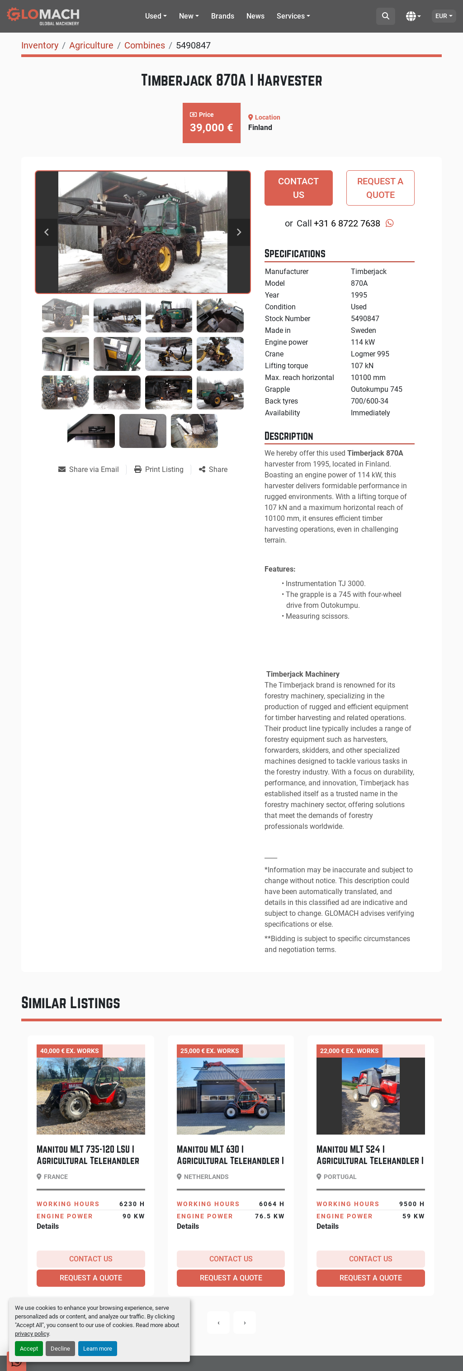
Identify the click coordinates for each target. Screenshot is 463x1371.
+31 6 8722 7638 (347, 223)
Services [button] (291, 16)
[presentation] (218, 1322)
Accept (29, 1348)
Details (48, 1226)
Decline (60, 1348)
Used (153, 16)
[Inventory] (39, 45)
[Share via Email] (92, 470)
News (255, 16)
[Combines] (144, 45)
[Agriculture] (91, 45)
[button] (156, 16)
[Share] (213, 470)
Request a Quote (380, 188)
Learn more (97, 1348)
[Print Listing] (162, 470)
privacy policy (32, 1333)
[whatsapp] (390, 223)
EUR (441, 15)
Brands (222, 16)
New (186, 16)
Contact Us (298, 188)
